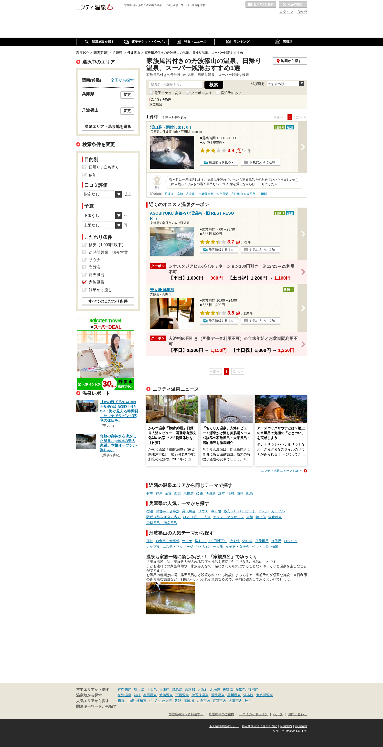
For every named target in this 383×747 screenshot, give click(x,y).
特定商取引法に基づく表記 (259, 726)
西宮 (177, 493)
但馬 (249, 493)
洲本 (221, 493)
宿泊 (149, 511)
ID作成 (302, 12)
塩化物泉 (275, 517)
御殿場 (189, 701)
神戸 (159, 493)
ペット (257, 546)
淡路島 (210, 493)
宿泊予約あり (231, 93)
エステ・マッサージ (228, 517)
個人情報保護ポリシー (224, 726)
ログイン (286, 12)
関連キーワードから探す (96, 706)
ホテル (263, 511)
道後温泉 (218, 695)
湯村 (230, 493)
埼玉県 (139, 689)
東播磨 (188, 493)
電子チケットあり (168, 93)
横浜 (121, 701)
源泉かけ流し (100, 290)
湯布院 (248, 695)
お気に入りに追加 (262, 162)
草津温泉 (124, 695)
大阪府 (202, 689)
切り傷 (260, 517)
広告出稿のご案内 (221, 714)
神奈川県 (124, 689)
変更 (127, 95)
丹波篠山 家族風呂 (243, 194)
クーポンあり (201, 93)
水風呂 (276, 541)
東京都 (190, 689)
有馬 (149, 493)
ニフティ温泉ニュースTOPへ (281, 471)
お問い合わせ (297, 714)
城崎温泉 (166, 695)
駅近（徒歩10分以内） (163, 517)
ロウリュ (291, 541)
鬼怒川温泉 (264, 695)
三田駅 (262, 194)
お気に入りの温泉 (260, 4)
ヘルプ (278, 714)
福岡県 (253, 689)
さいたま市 (163, 701)
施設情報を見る (220, 162)
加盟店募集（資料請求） (186, 714)
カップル (278, 511)
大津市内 (235, 701)
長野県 (228, 689)
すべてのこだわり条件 (108, 301)
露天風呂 (189, 511)
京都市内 (219, 701)
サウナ (203, 511)
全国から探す (122, 80)
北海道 (215, 689)
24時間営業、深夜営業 (108, 252)
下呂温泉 (182, 695)
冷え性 (216, 511)
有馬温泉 (150, 695)
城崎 (240, 493)
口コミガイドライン (253, 714)
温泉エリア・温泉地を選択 (108, 126)
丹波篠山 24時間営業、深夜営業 (207, 194)
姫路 (199, 493)
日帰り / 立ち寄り (104, 167)
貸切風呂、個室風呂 (161, 523)
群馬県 (177, 689)
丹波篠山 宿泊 (174, 194)
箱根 (137, 695)
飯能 (177, 701)
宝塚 (168, 493)
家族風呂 (96, 282)
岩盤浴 (94, 267)
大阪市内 (203, 701)
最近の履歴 (293, 4)
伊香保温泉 (200, 695)
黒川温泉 (234, 695)
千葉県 (152, 689)
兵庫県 (164, 689)
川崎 (130, 701)
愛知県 (240, 689)
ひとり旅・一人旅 (197, 517)
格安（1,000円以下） (239, 511)
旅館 (249, 517)
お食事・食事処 (168, 511)
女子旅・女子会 (237, 546)
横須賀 (141, 701)
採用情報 (301, 726)
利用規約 (286, 726)
